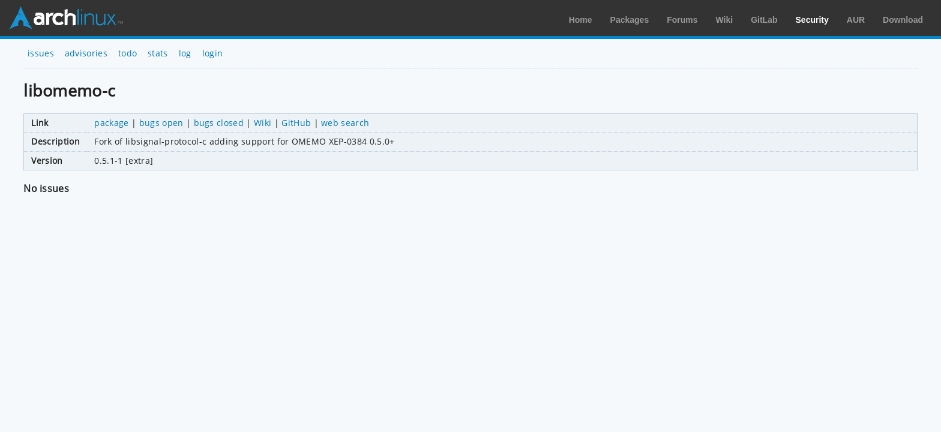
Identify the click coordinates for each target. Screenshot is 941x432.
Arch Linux (66, 18)
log (185, 53)
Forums (682, 20)
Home (580, 20)
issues (41, 53)
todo (127, 53)
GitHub (296, 122)
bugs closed (219, 122)
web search (345, 122)
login (212, 53)
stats (158, 53)
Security (812, 20)
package (111, 122)
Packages (629, 20)
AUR (856, 20)
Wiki (724, 20)
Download (903, 20)
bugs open (161, 122)
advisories (86, 53)
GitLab (764, 20)
